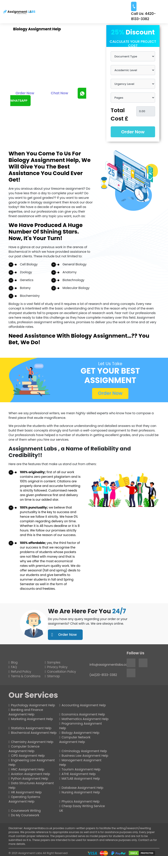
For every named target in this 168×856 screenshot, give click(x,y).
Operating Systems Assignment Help (24, 799)
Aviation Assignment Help (30, 774)
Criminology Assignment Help (84, 751)
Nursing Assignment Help (81, 792)
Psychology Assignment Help (33, 705)
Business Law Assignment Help (85, 755)
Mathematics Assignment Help (85, 719)
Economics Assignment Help (83, 714)
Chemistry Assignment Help (32, 742)
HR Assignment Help (26, 792)
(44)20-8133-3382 (103, 675)
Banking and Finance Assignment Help (26, 712)
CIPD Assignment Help (28, 755)
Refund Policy (21, 671)
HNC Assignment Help (27, 769)
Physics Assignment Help (81, 801)
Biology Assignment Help (81, 733)
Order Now (25, 93)
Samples (53, 662)
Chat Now (59, 93)
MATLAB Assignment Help (81, 778)
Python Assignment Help (29, 778)
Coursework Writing (26, 810)
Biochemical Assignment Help (33, 733)
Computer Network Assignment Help (74, 739)
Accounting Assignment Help (84, 705)
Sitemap (53, 676)
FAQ (14, 667)
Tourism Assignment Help (81, 769)
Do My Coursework (25, 815)
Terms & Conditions (25, 676)
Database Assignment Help (82, 788)
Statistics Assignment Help (31, 728)
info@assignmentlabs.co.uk (110, 664)
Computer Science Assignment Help (24, 748)
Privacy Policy (57, 667)
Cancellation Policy (61, 671)
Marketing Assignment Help (32, 719)
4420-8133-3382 (143, 16)
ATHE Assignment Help (79, 774)
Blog (14, 662)
